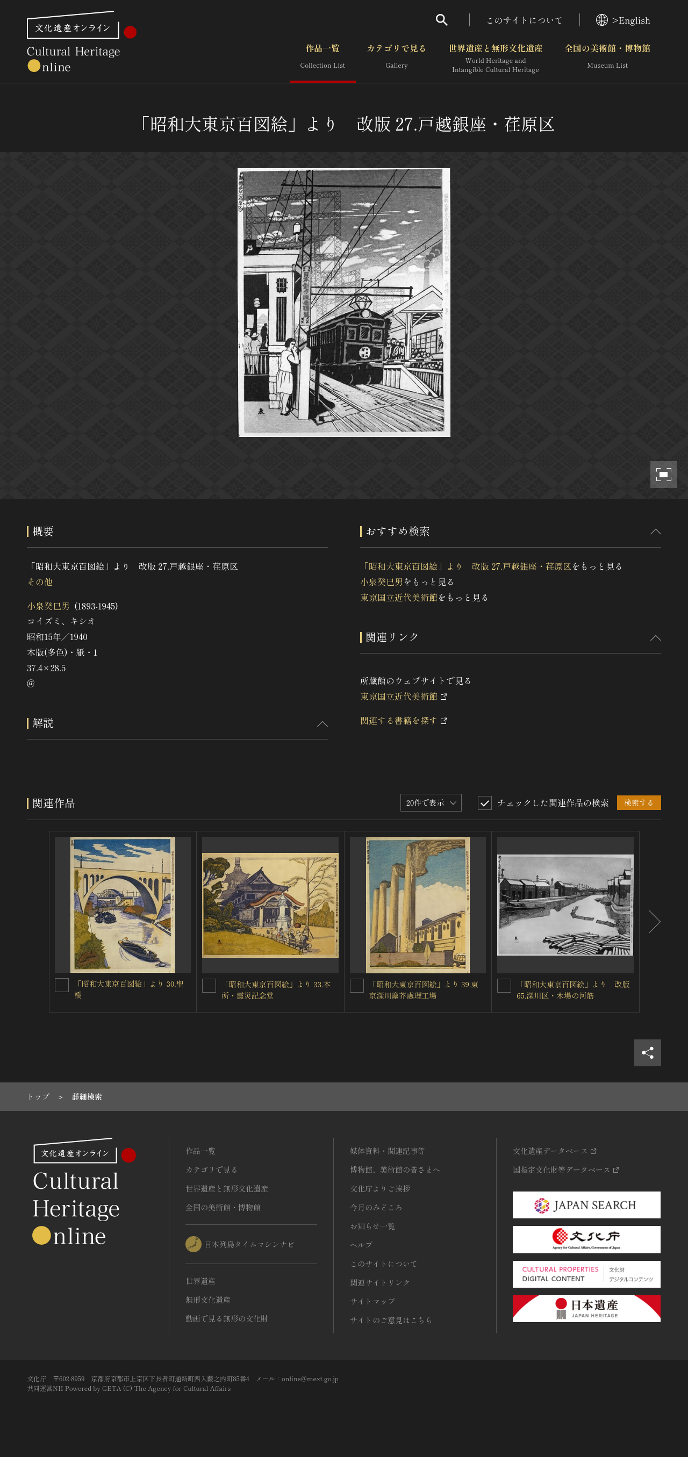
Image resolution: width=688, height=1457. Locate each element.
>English (623, 19)
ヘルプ (361, 1244)
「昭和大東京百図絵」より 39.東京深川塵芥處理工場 (424, 990)
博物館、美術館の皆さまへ (395, 1169)
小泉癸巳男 (48, 605)
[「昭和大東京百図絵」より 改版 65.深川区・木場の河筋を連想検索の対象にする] (504, 986)
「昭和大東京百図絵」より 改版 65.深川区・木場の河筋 (573, 990)
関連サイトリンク (380, 1282)
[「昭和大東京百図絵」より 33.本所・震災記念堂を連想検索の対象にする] (209, 986)
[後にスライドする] (650, 922)
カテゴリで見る (397, 58)
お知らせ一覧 (372, 1226)
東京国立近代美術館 (399, 597)
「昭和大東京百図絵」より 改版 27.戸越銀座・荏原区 (465, 565)
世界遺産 (200, 1280)
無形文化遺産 (208, 1299)
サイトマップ (372, 1301)
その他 (40, 581)
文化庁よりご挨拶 (380, 1188)
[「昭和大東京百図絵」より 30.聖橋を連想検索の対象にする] (62, 985)
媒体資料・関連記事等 (387, 1150)
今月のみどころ (376, 1207)
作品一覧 (322, 58)
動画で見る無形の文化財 (226, 1318)
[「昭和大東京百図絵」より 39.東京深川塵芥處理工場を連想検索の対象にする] (357, 986)
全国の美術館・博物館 (607, 58)
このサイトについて (524, 19)
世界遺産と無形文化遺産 (495, 58)
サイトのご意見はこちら (391, 1320)
